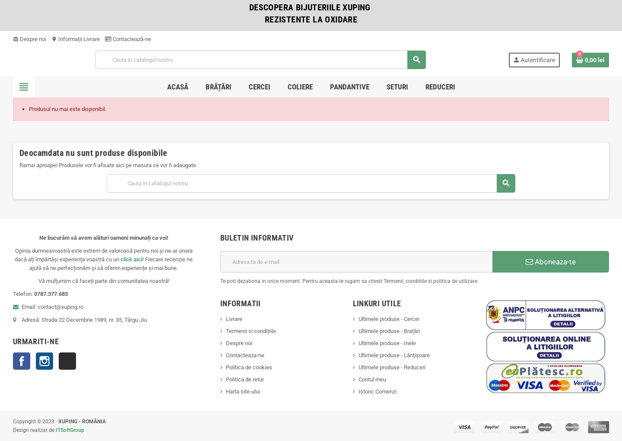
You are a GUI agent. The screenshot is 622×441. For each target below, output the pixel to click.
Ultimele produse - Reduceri (392, 367)
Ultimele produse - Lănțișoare (394, 355)
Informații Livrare (75, 39)
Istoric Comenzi (378, 391)
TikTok (67, 361)
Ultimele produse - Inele (387, 343)
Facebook (21, 361)
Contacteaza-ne (245, 355)
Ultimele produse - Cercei (389, 319)
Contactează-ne (128, 39)
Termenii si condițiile (251, 331)
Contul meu (372, 379)
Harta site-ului (243, 391)
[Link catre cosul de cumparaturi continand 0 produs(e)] (590, 60)
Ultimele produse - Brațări (389, 331)
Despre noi (29, 39)
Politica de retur (245, 379)
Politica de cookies (249, 367)
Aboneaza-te (551, 261)
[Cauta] (260, 60)
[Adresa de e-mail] (356, 262)
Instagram (44, 361)
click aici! (132, 259)
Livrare (234, 319)
